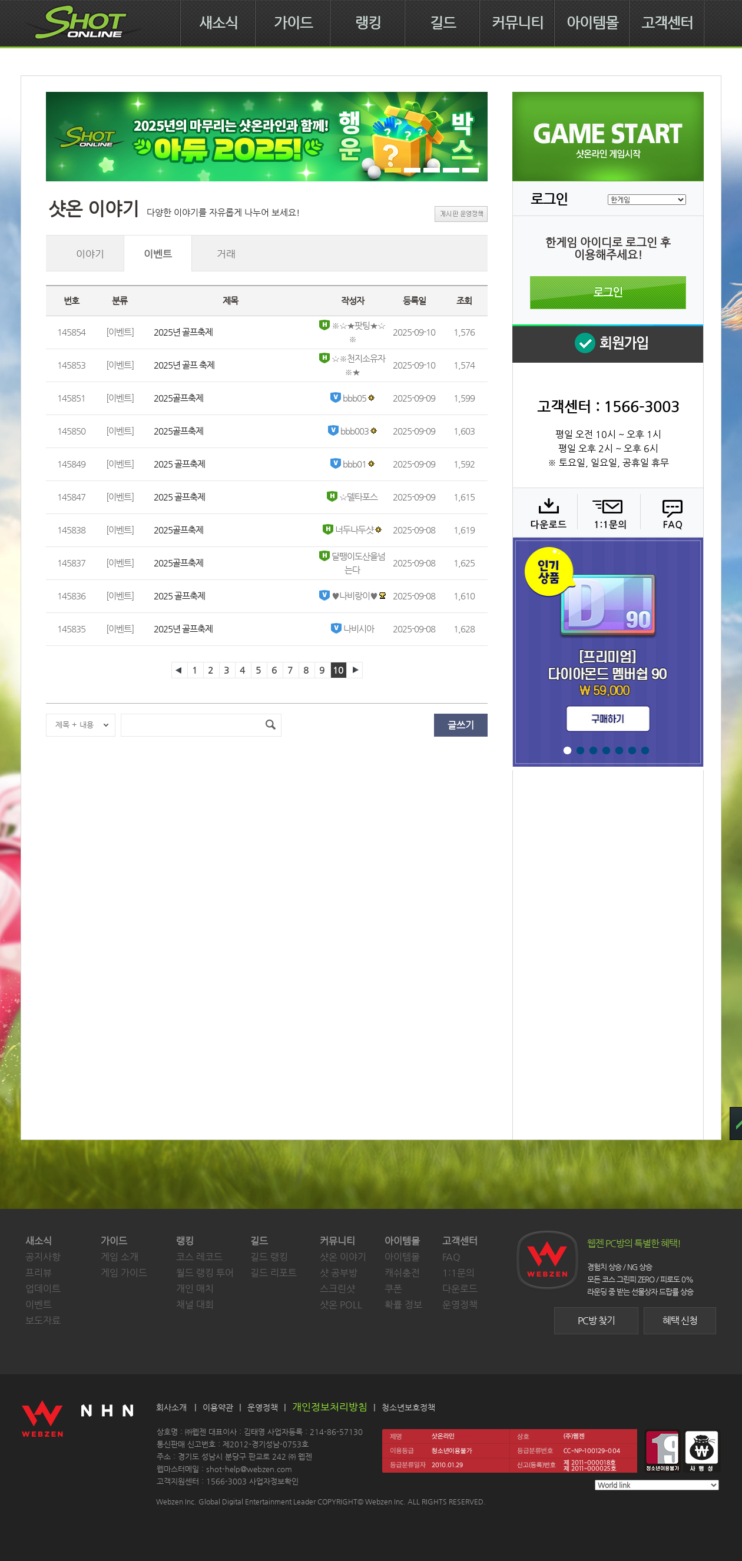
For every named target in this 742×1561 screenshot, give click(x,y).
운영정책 (460, 1304)
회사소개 (171, 1407)
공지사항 (43, 1256)
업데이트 (43, 1288)
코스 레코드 (199, 1256)
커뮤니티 (518, 23)
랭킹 (368, 23)
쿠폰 (393, 1288)
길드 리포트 (273, 1272)
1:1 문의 (607, 512)
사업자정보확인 (274, 1481)
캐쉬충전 (402, 1272)
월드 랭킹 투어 (205, 1272)
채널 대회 (195, 1304)
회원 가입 (607, 343)
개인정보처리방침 (329, 1407)
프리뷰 (38, 1272)
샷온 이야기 (343, 1256)
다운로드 (544, 512)
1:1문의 (458, 1272)
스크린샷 (337, 1288)
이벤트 (38, 1304)
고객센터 (667, 23)
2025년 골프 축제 (184, 365)
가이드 (293, 23)
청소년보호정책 (408, 1407)
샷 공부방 (338, 1272)
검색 (270, 725)
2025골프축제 (178, 398)
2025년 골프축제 (183, 332)
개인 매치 (195, 1288)
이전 (179, 670)
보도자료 (43, 1320)
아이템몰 (592, 23)
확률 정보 (403, 1304)
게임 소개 (119, 1256)
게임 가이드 (124, 1272)
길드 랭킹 (269, 1256)
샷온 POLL (341, 1304)
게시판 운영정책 (461, 214)
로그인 (608, 292)
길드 (443, 23)
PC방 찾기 (596, 1320)
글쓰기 (461, 725)
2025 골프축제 (179, 464)
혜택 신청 (679, 1320)
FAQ (670, 512)
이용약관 (218, 1407)
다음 (354, 670)
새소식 (218, 23)
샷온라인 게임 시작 (608, 136)
